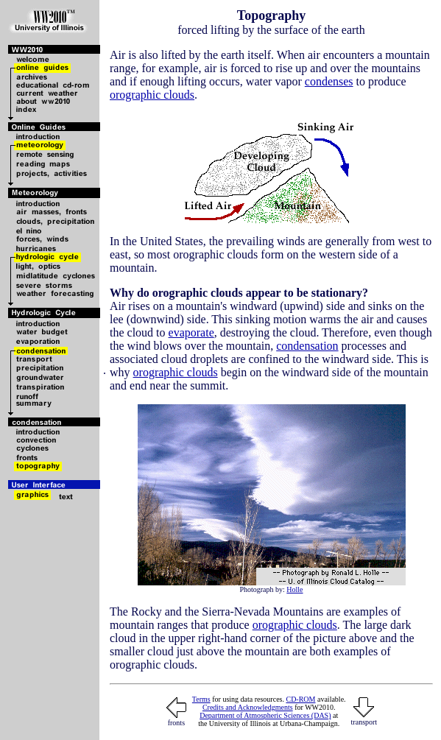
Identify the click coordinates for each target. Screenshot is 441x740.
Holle (294, 589)
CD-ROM (300, 699)
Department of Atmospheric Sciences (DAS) (265, 715)
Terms (201, 699)
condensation (307, 345)
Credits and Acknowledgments (247, 707)
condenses (329, 81)
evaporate (191, 332)
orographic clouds (152, 94)
